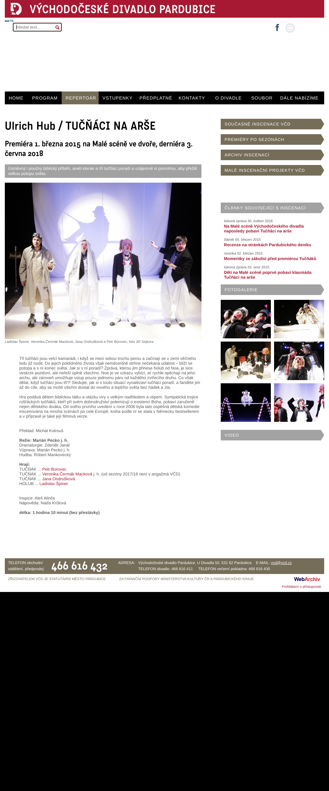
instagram (290, 28)
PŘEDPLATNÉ (155, 97)
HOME (16, 97)
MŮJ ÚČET (309, 27)
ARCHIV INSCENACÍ (247, 154)
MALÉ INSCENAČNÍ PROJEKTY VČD (265, 170)
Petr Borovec (54, 469)
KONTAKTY (192, 97)
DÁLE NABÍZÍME (299, 97)
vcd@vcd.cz (281, 563)
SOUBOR (262, 97)
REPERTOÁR (81, 97)
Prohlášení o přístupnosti (301, 587)
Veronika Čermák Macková (67, 474)
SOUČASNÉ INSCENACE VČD (257, 124)
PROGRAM (45, 97)
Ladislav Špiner (54, 483)
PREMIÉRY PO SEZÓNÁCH (254, 139)
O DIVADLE (228, 97)
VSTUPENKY (117, 97)
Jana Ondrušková (58, 478)
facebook (277, 25)
